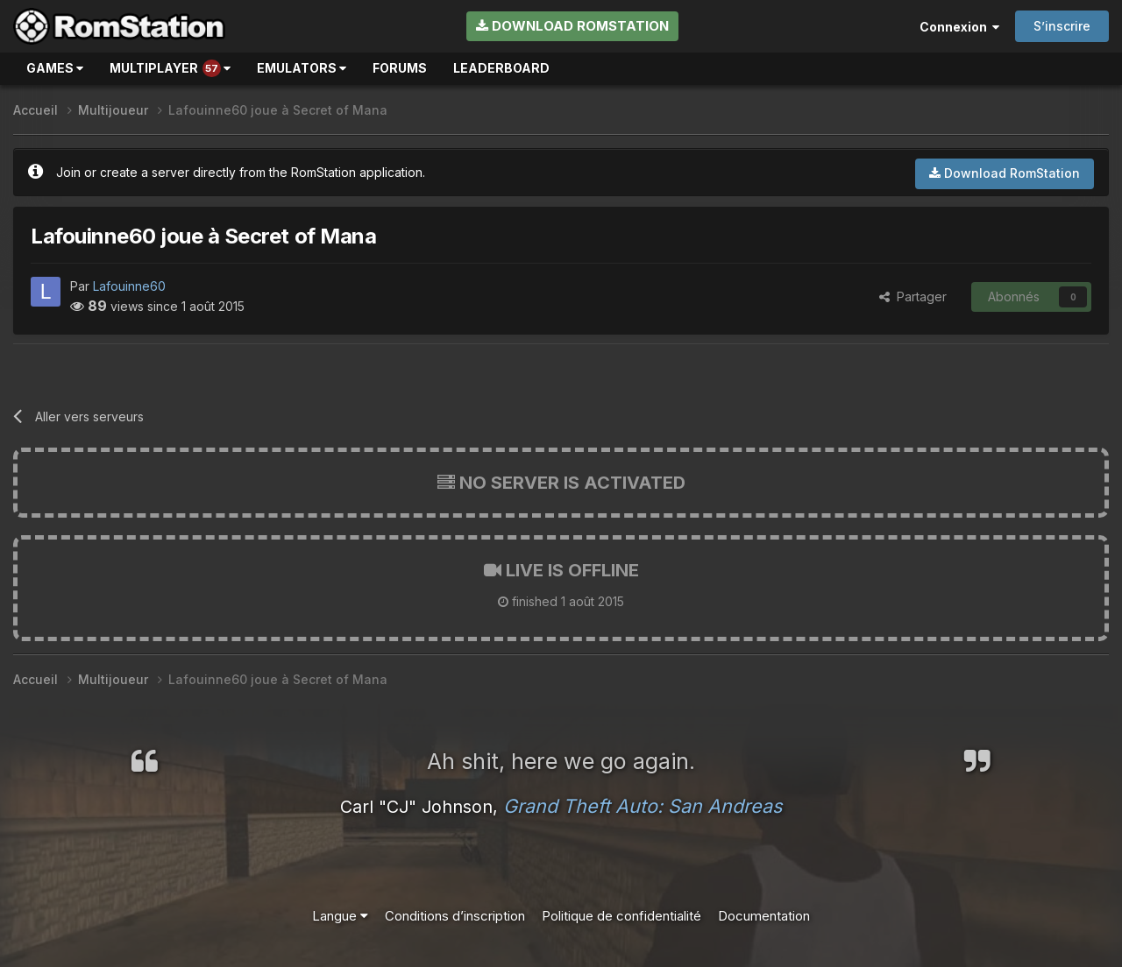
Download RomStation (572, 26)
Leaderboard (501, 67)
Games (54, 67)
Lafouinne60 (129, 286)
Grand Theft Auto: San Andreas (642, 805)
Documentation (764, 915)
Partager (913, 296)
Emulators (301, 67)
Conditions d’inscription (455, 915)
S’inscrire (1061, 25)
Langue (340, 915)
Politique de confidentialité (621, 915)
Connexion (959, 26)
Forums (400, 67)
